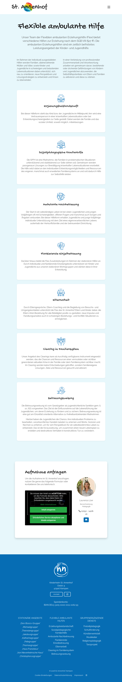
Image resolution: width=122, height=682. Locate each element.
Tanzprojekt (91, 644)
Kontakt (56, 594)
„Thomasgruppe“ (30, 645)
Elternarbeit (61, 646)
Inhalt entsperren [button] (48, 510)
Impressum (78, 675)
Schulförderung (91, 630)
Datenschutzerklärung (63, 675)
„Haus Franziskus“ (30, 649)
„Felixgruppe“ (30, 641)
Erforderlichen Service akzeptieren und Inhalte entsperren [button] (48, 518)
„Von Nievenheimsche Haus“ (30, 652)
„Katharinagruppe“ (30, 638)
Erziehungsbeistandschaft (61, 626)
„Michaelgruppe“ (30, 627)
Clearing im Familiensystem (61, 650)
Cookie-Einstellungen (43, 675)
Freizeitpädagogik (92, 626)
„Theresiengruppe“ (30, 630)
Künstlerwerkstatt (92, 633)
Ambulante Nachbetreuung (61, 636)
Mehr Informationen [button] (48, 505)
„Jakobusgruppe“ (30, 634)
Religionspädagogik (91, 641)
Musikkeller (91, 637)
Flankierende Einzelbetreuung (61, 641)
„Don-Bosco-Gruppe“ (30, 623)
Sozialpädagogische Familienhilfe (61, 631)
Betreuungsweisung (61, 654)
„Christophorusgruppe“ (30, 656)
